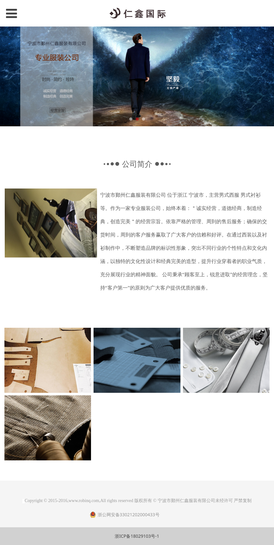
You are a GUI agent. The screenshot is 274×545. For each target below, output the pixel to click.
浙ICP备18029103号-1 (137, 536)
